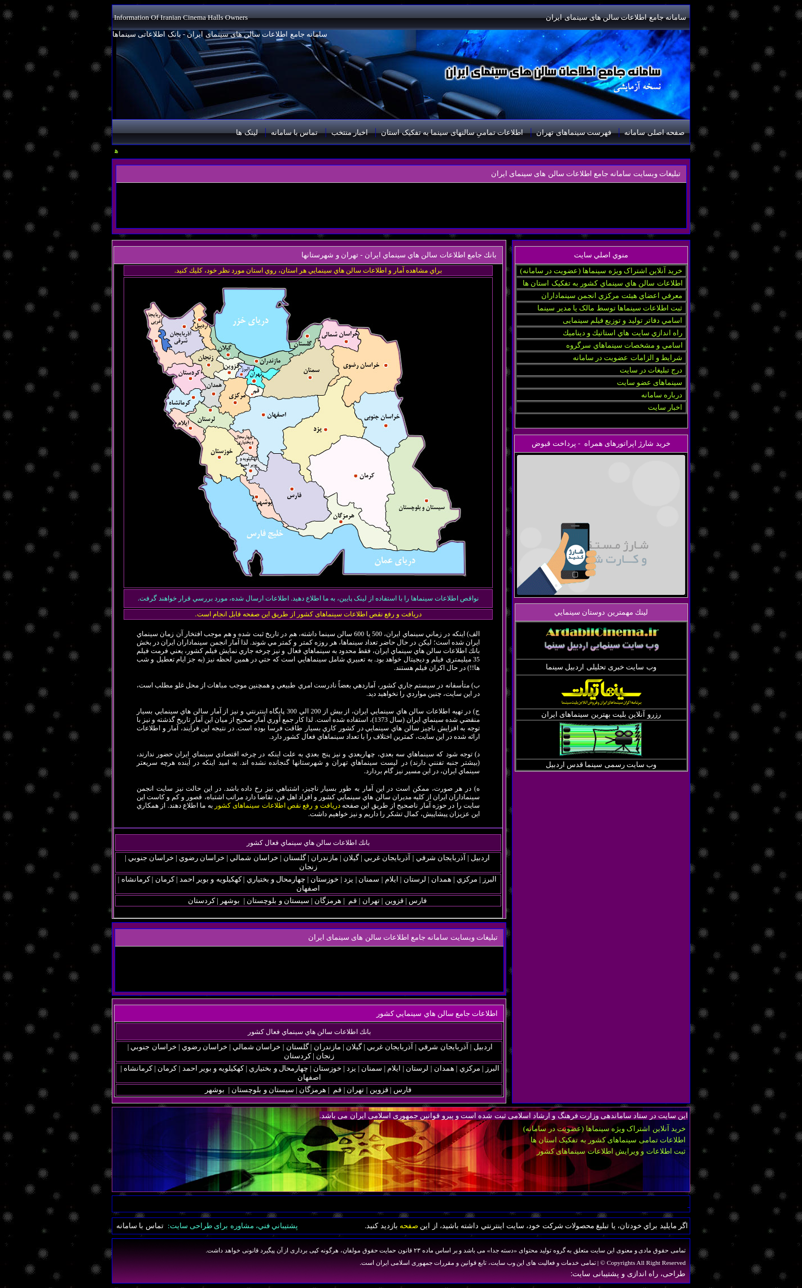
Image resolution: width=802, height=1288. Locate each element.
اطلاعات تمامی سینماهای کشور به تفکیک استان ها (608, 1140)
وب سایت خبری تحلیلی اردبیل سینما (601, 667)
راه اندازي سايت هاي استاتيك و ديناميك (623, 332)
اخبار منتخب (349, 132)
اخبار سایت (665, 407)
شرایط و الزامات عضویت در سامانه (628, 357)
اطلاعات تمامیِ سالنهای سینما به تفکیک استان (452, 132)
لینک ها (246, 132)
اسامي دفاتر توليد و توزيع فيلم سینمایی (623, 320)
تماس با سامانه (294, 132)
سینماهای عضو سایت (650, 382)
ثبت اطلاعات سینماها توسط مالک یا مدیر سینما (609, 308)
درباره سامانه (661, 395)
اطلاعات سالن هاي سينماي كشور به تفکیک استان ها (603, 283)
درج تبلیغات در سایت (651, 370)
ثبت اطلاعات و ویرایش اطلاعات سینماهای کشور (611, 1151)
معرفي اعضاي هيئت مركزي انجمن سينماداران (612, 295)
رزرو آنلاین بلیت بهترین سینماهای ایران (601, 714)
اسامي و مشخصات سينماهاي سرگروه (624, 345)
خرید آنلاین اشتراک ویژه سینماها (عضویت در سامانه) (601, 270)
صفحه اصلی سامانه (654, 132)
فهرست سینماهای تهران (573, 132)
